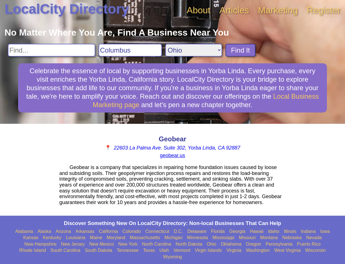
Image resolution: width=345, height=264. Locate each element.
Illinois (290, 231)
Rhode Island (32, 250)
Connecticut (157, 231)
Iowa (325, 231)
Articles (234, 10)
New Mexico (101, 244)
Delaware (197, 231)
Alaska (44, 231)
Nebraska (291, 237)
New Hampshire (40, 244)
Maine (96, 237)
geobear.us (172, 155)
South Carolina (65, 250)
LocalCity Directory (67, 8)
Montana (269, 237)
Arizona (63, 231)
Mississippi (223, 237)
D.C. (178, 231)
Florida (218, 231)
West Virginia (287, 250)
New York (128, 244)
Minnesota (197, 237)
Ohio (211, 244)
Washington (258, 250)
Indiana (308, 231)
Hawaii (256, 231)
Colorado (132, 231)
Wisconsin (315, 250)
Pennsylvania (279, 244)
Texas (149, 250)
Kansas (30, 237)
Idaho (273, 231)
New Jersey (73, 244)
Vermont (181, 250)
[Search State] (193, 50)
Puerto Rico (309, 244)
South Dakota (98, 250)
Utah (164, 250)
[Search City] (130, 50)
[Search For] (51, 50)
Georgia (237, 231)
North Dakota (189, 244)
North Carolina (156, 244)
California (108, 231)
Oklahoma (231, 244)
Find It (240, 50)
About (199, 10)
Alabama (24, 231)
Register (323, 10)
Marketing (278, 10)
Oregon (253, 244)
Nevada (314, 237)
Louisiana (75, 237)
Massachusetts (145, 237)
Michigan (173, 237)
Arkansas (84, 231)
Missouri (247, 237)
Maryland (116, 237)
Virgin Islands (208, 250)
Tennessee (127, 250)
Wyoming (172, 256)
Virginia (233, 250)
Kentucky (52, 237)
